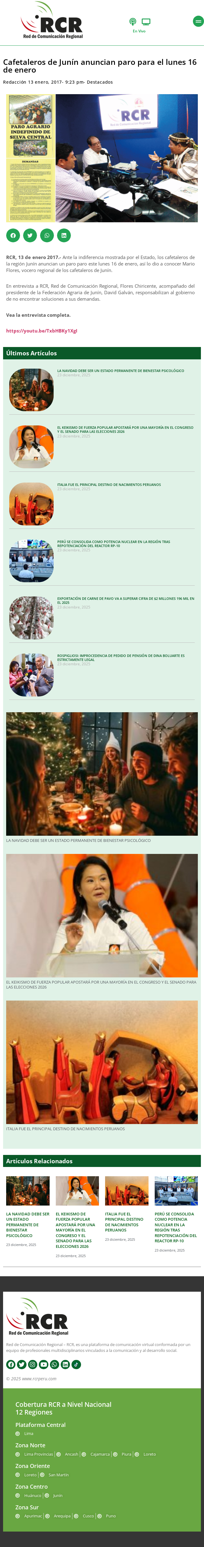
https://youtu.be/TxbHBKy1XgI (41, 331)
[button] (13, 235)
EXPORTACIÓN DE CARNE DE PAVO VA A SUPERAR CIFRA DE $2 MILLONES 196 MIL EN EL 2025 (125, 600)
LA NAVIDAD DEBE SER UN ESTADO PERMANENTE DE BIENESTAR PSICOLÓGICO (120, 370)
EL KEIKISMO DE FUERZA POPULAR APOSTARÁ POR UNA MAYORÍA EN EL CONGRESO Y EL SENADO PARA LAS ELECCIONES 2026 (125, 429)
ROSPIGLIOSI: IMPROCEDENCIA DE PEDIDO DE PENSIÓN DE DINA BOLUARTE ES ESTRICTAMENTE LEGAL (121, 657)
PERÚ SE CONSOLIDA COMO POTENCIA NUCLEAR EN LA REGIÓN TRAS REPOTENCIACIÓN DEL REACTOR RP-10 (113, 543)
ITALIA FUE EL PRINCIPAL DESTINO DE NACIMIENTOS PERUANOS (109, 484)
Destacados (100, 82)
